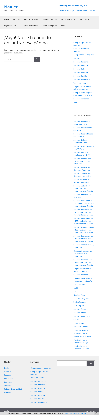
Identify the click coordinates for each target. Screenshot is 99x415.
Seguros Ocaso (79, 309)
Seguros (16, 19)
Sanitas (76, 319)
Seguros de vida (10, 25)
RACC (75, 291)
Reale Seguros (79, 284)
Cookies (7, 385)
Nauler (11, 6)
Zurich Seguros (79, 302)
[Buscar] (37, 59)
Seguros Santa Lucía (81, 316)
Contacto (8, 382)
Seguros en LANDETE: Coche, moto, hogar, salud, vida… (82, 161)
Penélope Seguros (80, 330)
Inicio (6, 19)
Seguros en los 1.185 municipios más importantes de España (83, 188)
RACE (75, 288)
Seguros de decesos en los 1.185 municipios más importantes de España (83, 203)
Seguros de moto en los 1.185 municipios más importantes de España (83, 238)
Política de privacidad (13, 389)
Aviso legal (8, 378)
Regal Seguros (79, 323)
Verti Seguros (79, 305)
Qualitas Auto (79, 295)
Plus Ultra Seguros (81, 298)
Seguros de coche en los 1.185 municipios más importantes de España (83, 262)
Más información (72, 413)
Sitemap (7, 392)
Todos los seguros (49, 25)
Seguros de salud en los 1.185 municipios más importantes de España (83, 221)
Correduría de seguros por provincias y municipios (82, 253)
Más (63, 25)
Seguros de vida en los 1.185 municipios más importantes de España (83, 212)
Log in (6, 411)
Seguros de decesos (30, 25)
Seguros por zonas (81, 99)
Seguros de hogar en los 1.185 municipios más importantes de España (83, 230)
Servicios (7, 371)
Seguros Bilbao (79, 312)
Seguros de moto (50, 19)
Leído (83, 413)
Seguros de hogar (68, 19)
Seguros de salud (87, 19)
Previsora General (80, 326)
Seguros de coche (31, 19)
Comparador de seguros (83, 55)
